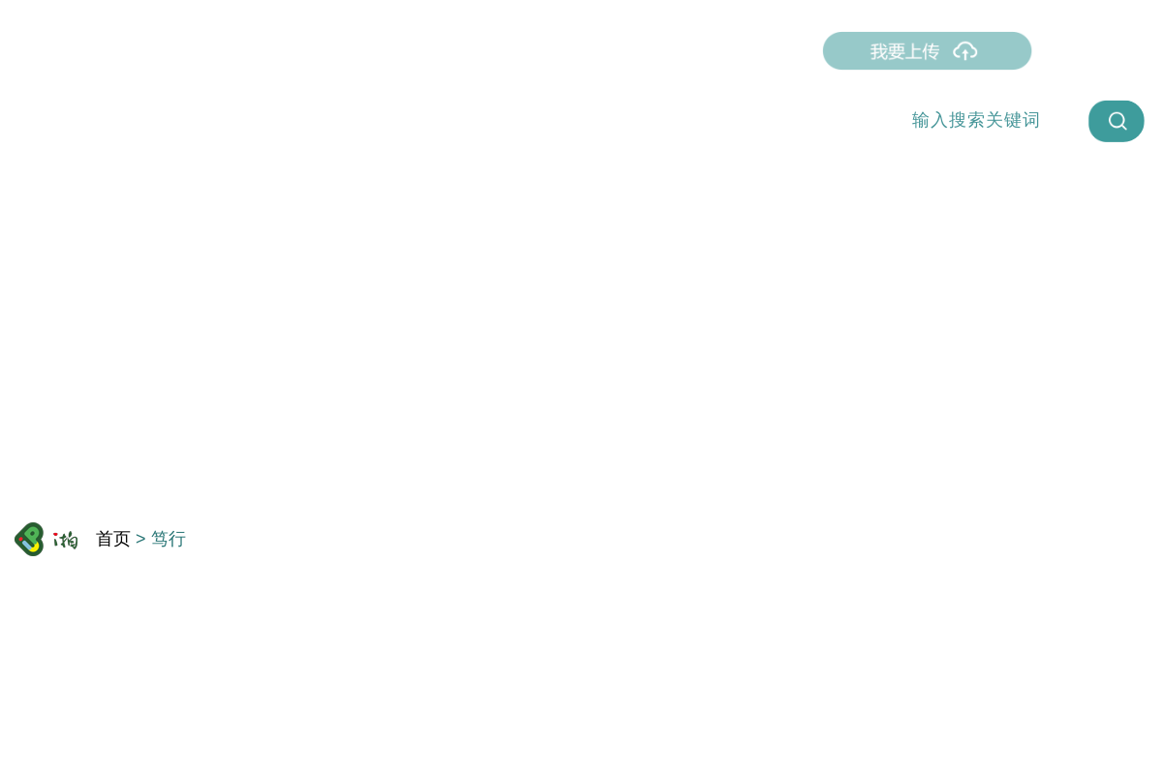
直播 (318, 50)
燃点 (252, 50)
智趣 (582, 50)
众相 (516, 50)
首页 (187, 50)
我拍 (450, 50)
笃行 (384, 50)
